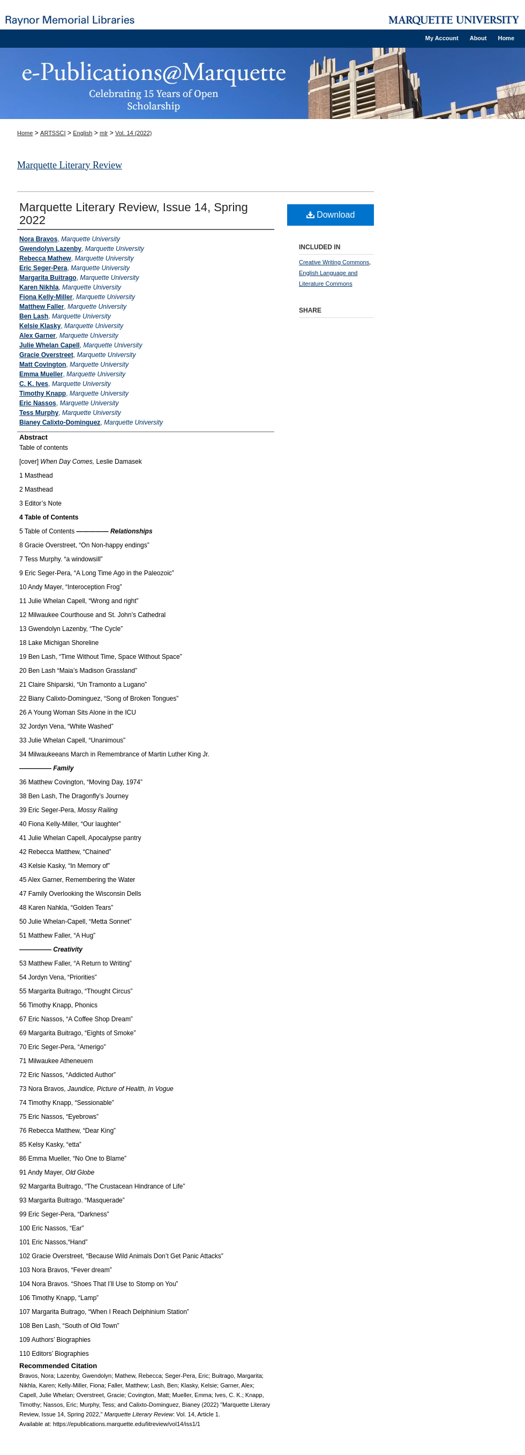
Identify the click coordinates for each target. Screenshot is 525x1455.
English (82, 133)
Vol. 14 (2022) (133, 133)
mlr (104, 133)
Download (330, 214)
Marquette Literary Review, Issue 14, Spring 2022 (133, 214)
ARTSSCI (52, 133)
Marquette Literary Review (69, 165)
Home (25, 133)
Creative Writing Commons (334, 262)
